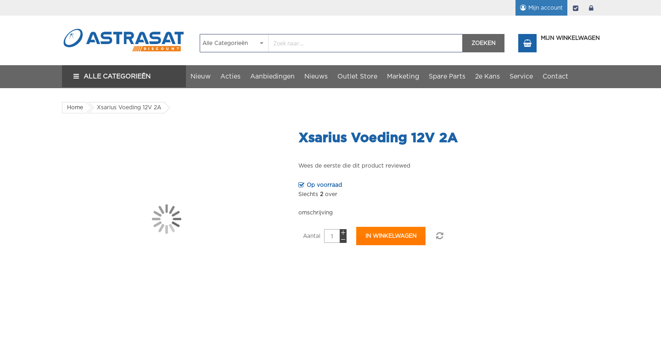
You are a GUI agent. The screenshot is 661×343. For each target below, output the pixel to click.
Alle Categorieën (117, 76)
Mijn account (545, 8)
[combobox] (331, 43)
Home (75, 107)
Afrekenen (575, 8)
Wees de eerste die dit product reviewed (354, 166)
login (591, 8)
